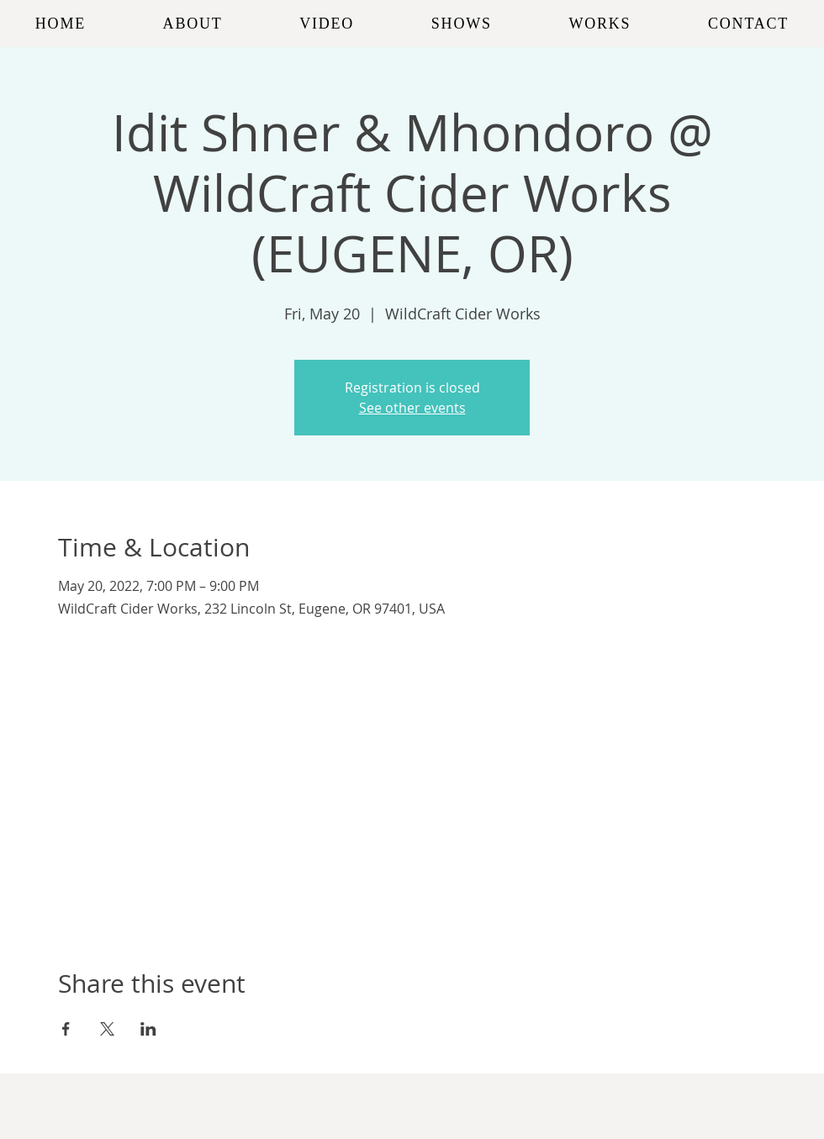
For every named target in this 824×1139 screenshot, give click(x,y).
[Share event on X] (107, 1029)
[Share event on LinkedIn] (148, 1029)
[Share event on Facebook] (66, 1029)
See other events (412, 407)
